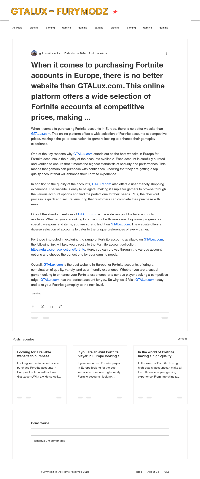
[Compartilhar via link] (60, 306)
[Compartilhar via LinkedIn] (51, 306)
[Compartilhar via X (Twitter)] (42, 306)
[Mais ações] (166, 53)
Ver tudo (183, 338)
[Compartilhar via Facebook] (33, 306)
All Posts (17, 27)
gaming (34, 27)
